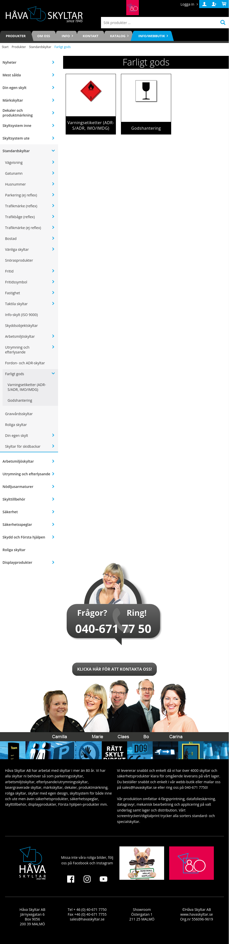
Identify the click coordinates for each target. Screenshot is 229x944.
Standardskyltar (40, 47)
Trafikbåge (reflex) (20, 216)
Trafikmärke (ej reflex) (23, 227)
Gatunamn (13, 173)
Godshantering (20, 400)
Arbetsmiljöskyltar (20, 336)
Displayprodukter (17, 562)
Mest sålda (12, 75)
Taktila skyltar (16, 303)
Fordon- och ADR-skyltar (25, 363)
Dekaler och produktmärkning (18, 113)
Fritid (9, 271)
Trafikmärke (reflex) (21, 206)
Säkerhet (10, 511)
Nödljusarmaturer (18, 486)
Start (5, 47)
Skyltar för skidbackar (22, 446)
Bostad (10, 238)
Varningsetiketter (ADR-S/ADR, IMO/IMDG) (27, 387)
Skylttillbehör (14, 499)
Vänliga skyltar (17, 249)
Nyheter (9, 62)
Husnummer (15, 184)
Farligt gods (14, 373)
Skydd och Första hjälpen (24, 537)
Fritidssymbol (16, 282)
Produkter (16, 36)
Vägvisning (13, 162)
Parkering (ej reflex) (21, 195)
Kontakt (90, 36)
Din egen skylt (15, 87)
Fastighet (12, 292)
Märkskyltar (13, 100)
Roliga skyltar (16, 424)
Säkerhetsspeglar (17, 524)
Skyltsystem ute (16, 138)
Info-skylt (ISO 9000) (21, 314)
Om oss (43, 36)
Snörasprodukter (19, 260)
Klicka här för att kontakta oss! (114, 669)
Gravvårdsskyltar (19, 413)
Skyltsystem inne (17, 125)
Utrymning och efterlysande (17, 349)
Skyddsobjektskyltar (21, 325)
